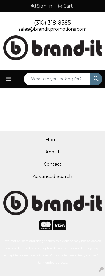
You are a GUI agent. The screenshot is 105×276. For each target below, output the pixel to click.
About (52, 152)
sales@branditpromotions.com (52, 29)
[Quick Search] (57, 79)
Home (52, 139)
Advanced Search (52, 176)
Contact (53, 164)
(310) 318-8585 (52, 22)
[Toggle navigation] (9, 79)
